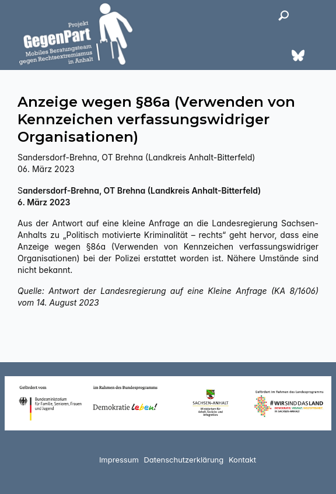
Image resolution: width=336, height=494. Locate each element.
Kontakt (242, 459)
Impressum (119, 459)
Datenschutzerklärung (183, 459)
